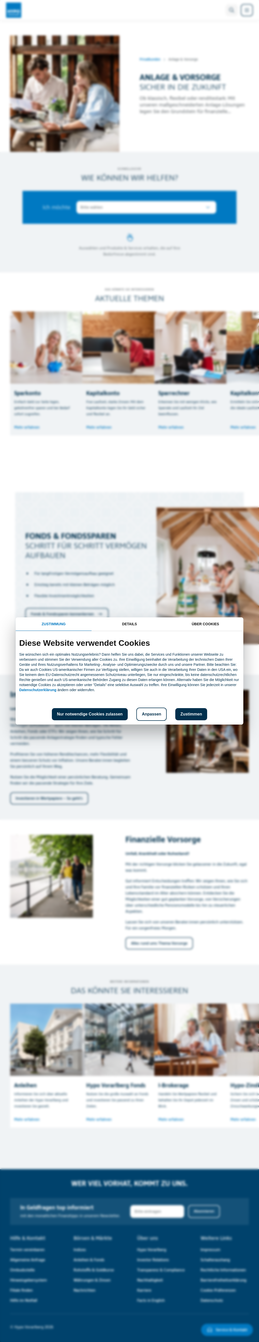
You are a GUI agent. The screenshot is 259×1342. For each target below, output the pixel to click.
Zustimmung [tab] (54, 624)
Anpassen (151, 714)
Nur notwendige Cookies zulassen (90, 714)
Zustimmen (191, 714)
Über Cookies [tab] (205, 624)
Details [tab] (129, 624)
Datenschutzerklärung (37, 690)
